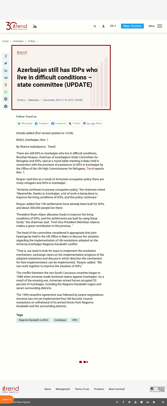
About (47, 389)
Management (63, 389)
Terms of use (82, 389)
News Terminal (132, 26)
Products (99, 389)
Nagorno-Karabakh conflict (33, 320)
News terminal (117, 389)
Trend (90, 168)
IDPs (74, 320)
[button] (5, 56)
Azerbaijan (60, 320)
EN (112, 26)
